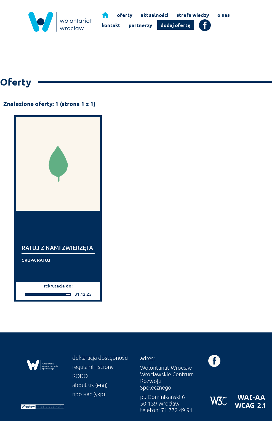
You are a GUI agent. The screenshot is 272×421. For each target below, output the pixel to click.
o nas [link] (223, 15)
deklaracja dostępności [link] (100, 357)
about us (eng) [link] (90, 385)
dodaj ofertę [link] (176, 25)
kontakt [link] (111, 25)
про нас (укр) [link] (88, 394)
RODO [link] (80, 375)
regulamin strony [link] (92, 366)
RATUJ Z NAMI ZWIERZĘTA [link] (57, 247)
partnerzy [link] (140, 25)
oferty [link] (124, 15)
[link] (60, 22)
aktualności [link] (154, 15)
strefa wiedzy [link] (193, 15)
